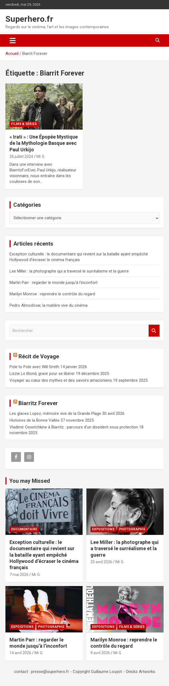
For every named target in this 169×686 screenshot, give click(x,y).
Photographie (132, 529)
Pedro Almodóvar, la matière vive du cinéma (48, 305)
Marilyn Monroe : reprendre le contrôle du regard (52, 294)
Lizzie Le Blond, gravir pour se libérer (42, 373)
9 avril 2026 (100, 653)
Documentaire (24, 529)
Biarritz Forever (38, 403)
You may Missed (29, 481)
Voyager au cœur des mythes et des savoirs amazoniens (61, 380)
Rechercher (154, 331)
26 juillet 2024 (21, 156)
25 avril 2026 (101, 562)
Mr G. (40, 156)
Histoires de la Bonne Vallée (35, 420)
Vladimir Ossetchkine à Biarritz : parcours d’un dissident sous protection (74, 427)
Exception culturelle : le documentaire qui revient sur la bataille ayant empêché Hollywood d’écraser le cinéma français (44, 555)
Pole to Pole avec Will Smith (34, 366)
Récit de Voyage (38, 356)
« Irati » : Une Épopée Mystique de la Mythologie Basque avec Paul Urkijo (44, 143)
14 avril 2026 (20, 653)
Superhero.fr (29, 19)
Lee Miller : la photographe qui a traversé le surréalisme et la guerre (69, 271)
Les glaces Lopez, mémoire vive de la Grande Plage (55, 413)
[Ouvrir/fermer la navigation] (12, 40)
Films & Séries (24, 124)
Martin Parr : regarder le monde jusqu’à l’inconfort (54, 282)
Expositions (103, 529)
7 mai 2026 (19, 574)
